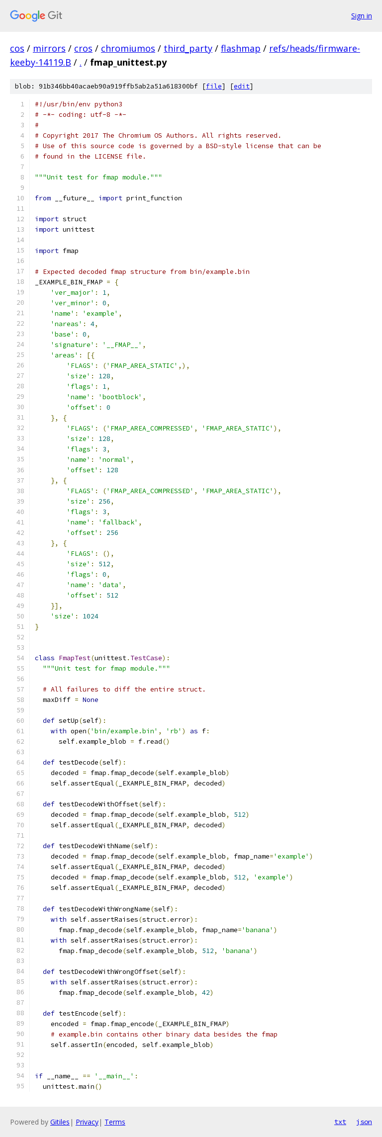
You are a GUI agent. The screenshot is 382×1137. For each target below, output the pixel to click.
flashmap (241, 48)
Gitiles (60, 1122)
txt (340, 1121)
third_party (188, 48)
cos (17, 48)
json (364, 1121)
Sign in (361, 15)
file (214, 86)
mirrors (49, 48)
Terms (114, 1122)
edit (242, 86)
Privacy (87, 1122)
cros (83, 48)
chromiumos (128, 48)
